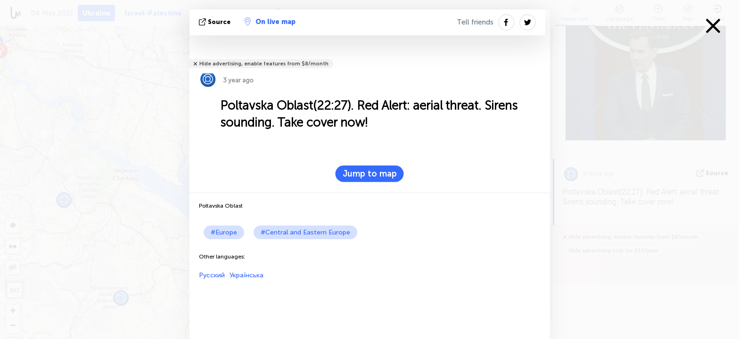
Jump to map (370, 174)
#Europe (224, 232)
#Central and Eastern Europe (305, 232)
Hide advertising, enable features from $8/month (263, 64)
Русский (212, 275)
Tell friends (475, 22)
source (215, 21)
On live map (270, 21)
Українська (246, 275)
